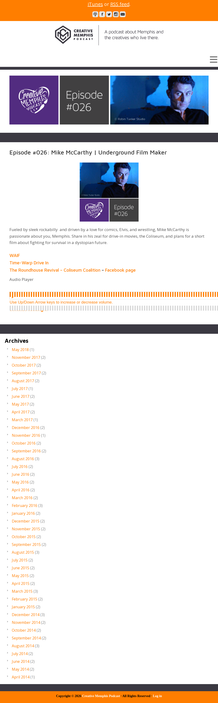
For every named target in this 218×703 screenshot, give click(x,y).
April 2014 (20, 677)
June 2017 (20, 396)
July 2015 (20, 560)
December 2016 (25, 427)
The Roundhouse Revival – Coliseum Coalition (55, 270)
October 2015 (24, 536)
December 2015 (25, 521)
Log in (157, 696)
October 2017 (24, 365)
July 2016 (20, 466)
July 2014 (20, 653)
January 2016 (23, 513)
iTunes (95, 4)
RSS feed (119, 4)
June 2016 (20, 474)
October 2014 (24, 630)
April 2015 (20, 583)
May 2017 (20, 404)
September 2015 (26, 544)
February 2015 (24, 599)
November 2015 (26, 529)
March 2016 (22, 497)
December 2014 (25, 614)
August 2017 (23, 380)
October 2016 (24, 443)
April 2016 (20, 490)
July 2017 (20, 388)
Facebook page (121, 270)
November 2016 (26, 435)
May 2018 (20, 349)
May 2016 (20, 482)
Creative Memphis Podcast (109, 35)
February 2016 (24, 505)
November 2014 (26, 622)
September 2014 (26, 638)
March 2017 (22, 419)
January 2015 (23, 606)
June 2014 (20, 661)
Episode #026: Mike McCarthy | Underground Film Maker (88, 152)
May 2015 (20, 575)
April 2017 (20, 412)
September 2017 (26, 373)
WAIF (15, 255)
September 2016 (26, 451)
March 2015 (22, 591)
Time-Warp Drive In (29, 262)
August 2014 (23, 645)
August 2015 (23, 552)
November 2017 (26, 357)
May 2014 (20, 669)
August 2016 (23, 458)
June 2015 (20, 567)
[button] (109, 59)
